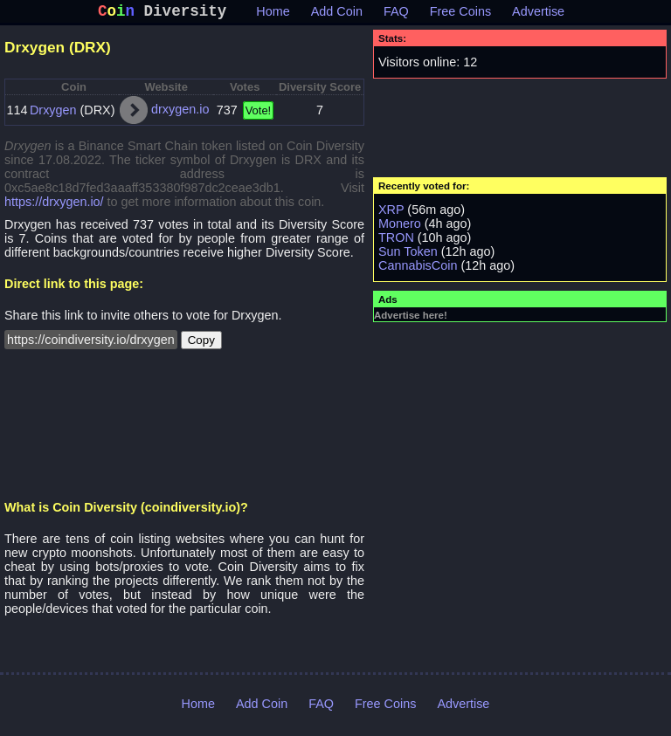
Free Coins (460, 15)
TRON (396, 241)
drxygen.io (180, 113)
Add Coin (337, 15)
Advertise (538, 15)
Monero (399, 227)
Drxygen (53, 113)
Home (272, 15)
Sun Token (408, 255)
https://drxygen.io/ (54, 205)
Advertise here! (410, 318)
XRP (391, 213)
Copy (201, 343)
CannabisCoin (417, 269)
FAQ (396, 15)
